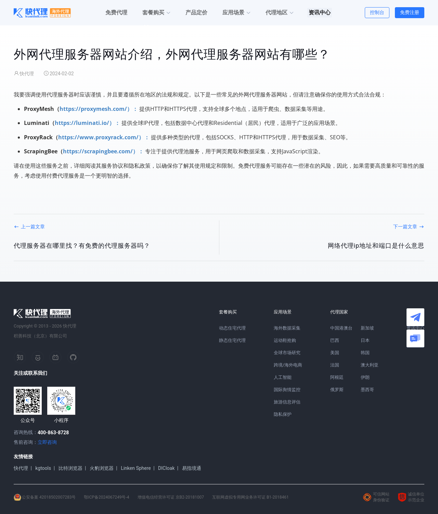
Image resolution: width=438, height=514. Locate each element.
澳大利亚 (369, 365)
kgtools (43, 468)
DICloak (166, 468)
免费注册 (409, 12)
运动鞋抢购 (285, 340)
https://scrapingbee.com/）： (103, 151)
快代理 (21, 468)
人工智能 (283, 377)
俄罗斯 (337, 389)
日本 (365, 340)
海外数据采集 (287, 328)
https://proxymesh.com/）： (99, 109)
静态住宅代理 (232, 340)
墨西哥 (367, 389)
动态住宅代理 (232, 328)
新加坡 (367, 328)
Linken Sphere (136, 468)
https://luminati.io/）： (87, 123)
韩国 (365, 352)
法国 (334, 365)
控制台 (377, 12)
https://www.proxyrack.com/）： (104, 137)
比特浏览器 (70, 468)
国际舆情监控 (287, 389)
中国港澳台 (341, 328)
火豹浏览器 (102, 468)
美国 (334, 352)
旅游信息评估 (287, 401)
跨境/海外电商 (288, 365)
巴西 (334, 340)
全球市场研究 (287, 352)
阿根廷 (337, 377)
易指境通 (191, 468)
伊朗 (365, 377)
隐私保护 (283, 414)
